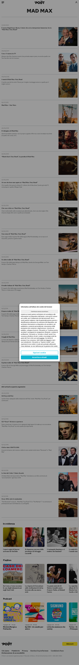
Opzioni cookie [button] (39, 353)
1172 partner (41, 338)
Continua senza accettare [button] (39, 311)
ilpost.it (48, 340)
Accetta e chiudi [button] (39, 357)
